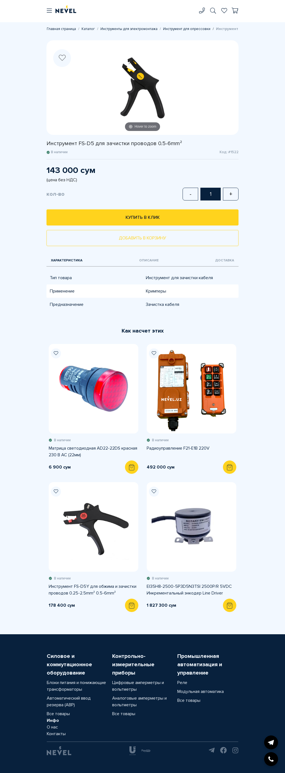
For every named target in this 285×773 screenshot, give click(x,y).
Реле (182, 682)
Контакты (56, 734)
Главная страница (61, 29)
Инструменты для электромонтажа (129, 29)
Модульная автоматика (200, 691)
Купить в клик (143, 217)
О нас (52, 727)
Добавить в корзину (142, 238)
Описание (149, 260)
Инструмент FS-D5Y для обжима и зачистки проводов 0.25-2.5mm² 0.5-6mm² (92, 590)
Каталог (88, 29)
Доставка (224, 260)
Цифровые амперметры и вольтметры (138, 686)
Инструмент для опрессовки (186, 29)
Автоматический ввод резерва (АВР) (69, 701)
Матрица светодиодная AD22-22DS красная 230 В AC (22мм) (93, 451)
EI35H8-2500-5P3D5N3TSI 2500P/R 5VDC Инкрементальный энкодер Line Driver (189, 590)
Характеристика (66, 260)
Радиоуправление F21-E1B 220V (178, 448)
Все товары (58, 714)
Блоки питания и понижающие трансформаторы (76, 686)
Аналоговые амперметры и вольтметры (139, 701)
